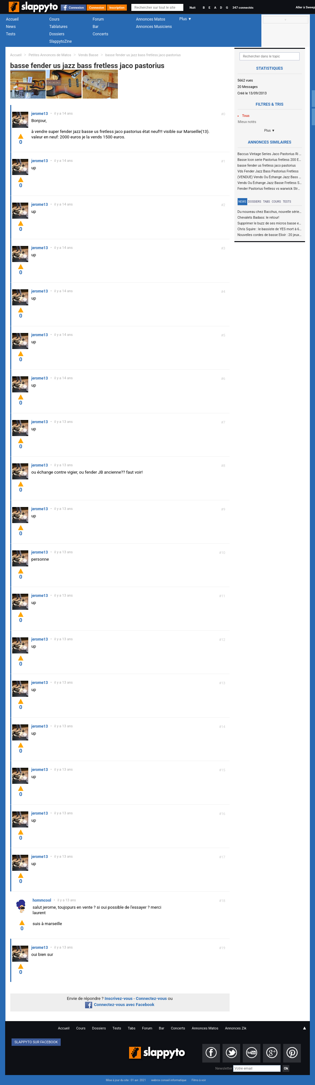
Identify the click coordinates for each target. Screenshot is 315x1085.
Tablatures (58, 26)
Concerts (101, 34)
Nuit (192, 7)
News (11, 26)
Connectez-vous (151, 998)
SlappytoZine (60, 41)
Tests (10, 34)
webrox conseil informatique (169, 1080)
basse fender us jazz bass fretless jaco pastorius (143, 55)
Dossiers (57, 34)
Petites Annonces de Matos (50, 55)
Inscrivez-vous (119, 998)
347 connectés (242, 7)
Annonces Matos (150, 19)
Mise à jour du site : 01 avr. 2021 (126, 1080)
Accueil (12, 19)
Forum (98, 19)
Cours (54, 19)
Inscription (117, 7)
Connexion (76, 7)
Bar (96, 26)
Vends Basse (88, 55)
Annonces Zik (236, 1028)
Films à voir (199, 1080)
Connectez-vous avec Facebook (119, 1004)
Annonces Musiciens (154, 26)
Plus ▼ (269, 130)
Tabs (266, 201)
